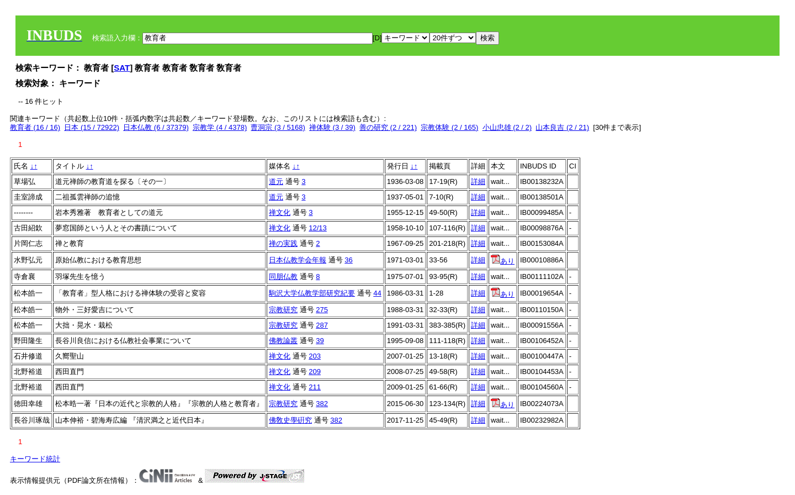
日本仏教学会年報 (297, 260)
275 (322, 310)
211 (315, 387)
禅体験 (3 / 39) (332, 127)
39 (320, 340)
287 (322, 325)
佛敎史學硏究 (290, 420)
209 (315, 371)
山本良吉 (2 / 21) (562, 127)
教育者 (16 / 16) (35, 127)
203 (315, 356)
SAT (122, 67)
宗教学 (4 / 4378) (220, 127)
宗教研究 (283, 310)
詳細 (478, 181)
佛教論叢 (283, 340)
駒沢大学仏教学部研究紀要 (312, 293)
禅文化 (279, 212)
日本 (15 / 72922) (91, 127)
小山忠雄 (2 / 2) (507, 127)
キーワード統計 (35, 459)
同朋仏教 (283, 276)
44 (377, 293)
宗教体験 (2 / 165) (449, 127)
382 (322, 403)
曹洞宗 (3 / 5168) (278, 127)
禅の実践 (283, 243)
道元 (276, 181)
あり (503, 261)
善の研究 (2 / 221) (388, 127)
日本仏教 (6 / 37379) (156, 127)
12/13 (318, 228)
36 (348, 260)
